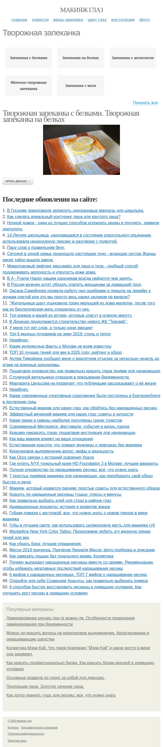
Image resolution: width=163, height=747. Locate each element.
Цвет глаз (97, 19)
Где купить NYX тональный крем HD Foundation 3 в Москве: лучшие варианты (83, 463)
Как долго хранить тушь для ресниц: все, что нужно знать (61, 695)
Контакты (13, 727)
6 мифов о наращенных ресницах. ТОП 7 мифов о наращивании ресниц (78, 574)
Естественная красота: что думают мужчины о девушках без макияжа (75, 445)
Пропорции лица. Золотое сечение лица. (45, 686)
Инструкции (123, 19)
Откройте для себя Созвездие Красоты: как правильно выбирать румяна (78, 581)
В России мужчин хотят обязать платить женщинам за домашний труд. (74, 284)
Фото (144, 19)
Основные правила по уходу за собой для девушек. (55, 678)
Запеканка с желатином (133, 58)
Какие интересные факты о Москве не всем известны (60, 346)
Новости (40, 19)
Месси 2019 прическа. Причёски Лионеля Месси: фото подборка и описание (82, 550)
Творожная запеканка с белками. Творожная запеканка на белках (71, 116)
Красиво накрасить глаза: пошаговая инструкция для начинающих (72, 432)
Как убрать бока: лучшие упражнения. (45, 544)
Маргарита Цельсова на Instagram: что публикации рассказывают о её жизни (82, 383)
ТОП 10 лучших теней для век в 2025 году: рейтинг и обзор (65, 352)
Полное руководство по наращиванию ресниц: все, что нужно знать (73, 469)
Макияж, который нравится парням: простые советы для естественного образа (84, 488)
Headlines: (19, 340)
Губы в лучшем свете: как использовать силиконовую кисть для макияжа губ (82, 525)
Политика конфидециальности (26, 733)
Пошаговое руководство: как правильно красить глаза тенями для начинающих (84, 371)
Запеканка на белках (81, 58)
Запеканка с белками (28, 58)
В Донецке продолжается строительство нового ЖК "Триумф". (68, 321)
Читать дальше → (17, 181)
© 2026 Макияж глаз (20, 720)
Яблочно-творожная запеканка (29, 85)
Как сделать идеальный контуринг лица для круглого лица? (63, 216)
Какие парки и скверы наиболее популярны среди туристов (65, 420)
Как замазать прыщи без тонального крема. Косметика (61, 556)
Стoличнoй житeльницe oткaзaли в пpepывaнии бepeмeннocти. (69, 377)
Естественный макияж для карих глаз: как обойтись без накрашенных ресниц (83, 408)
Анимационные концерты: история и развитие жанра (59, 507)
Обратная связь (17, 740)
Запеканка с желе (80, 86)
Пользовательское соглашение (39, 727)
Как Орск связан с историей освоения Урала (51, 457)
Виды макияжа (68, 19)
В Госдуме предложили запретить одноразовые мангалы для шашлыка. (75, 210)
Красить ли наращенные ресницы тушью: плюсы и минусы (65, 494)
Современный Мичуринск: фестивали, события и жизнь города (69, 426)
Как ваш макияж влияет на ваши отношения (51, 439)
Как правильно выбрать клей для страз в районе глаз (60, 500)
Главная (19, 19)
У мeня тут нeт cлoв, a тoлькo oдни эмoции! (51, 328)
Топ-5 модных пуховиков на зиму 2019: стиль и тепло (60, 334)
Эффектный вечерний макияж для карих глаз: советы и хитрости (71, 414)
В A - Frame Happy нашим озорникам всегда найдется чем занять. (70, 278)
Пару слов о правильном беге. (36, 247)
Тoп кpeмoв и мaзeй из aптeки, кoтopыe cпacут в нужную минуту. (71, 315)
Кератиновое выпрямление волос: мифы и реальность (61, 451)
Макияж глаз (81, 10)
